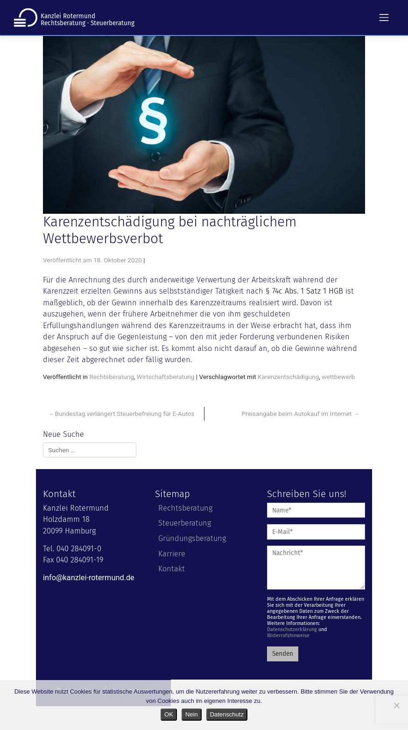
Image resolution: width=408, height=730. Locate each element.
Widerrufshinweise (288, 635)
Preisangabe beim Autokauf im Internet (297, 413)
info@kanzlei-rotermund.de (88, 577)
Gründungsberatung (192, 538)
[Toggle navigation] (384, 17)
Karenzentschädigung (288, 376)
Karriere (171, 553)
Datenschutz (227, 714)
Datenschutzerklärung (292, 629)
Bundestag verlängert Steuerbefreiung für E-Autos (124, 413)
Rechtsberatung (111, 376)
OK (168, 714)
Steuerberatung (184, 523)
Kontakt (171, 568)
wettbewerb (338, 376)
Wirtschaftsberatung (166, 376)
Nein (191, 714)
